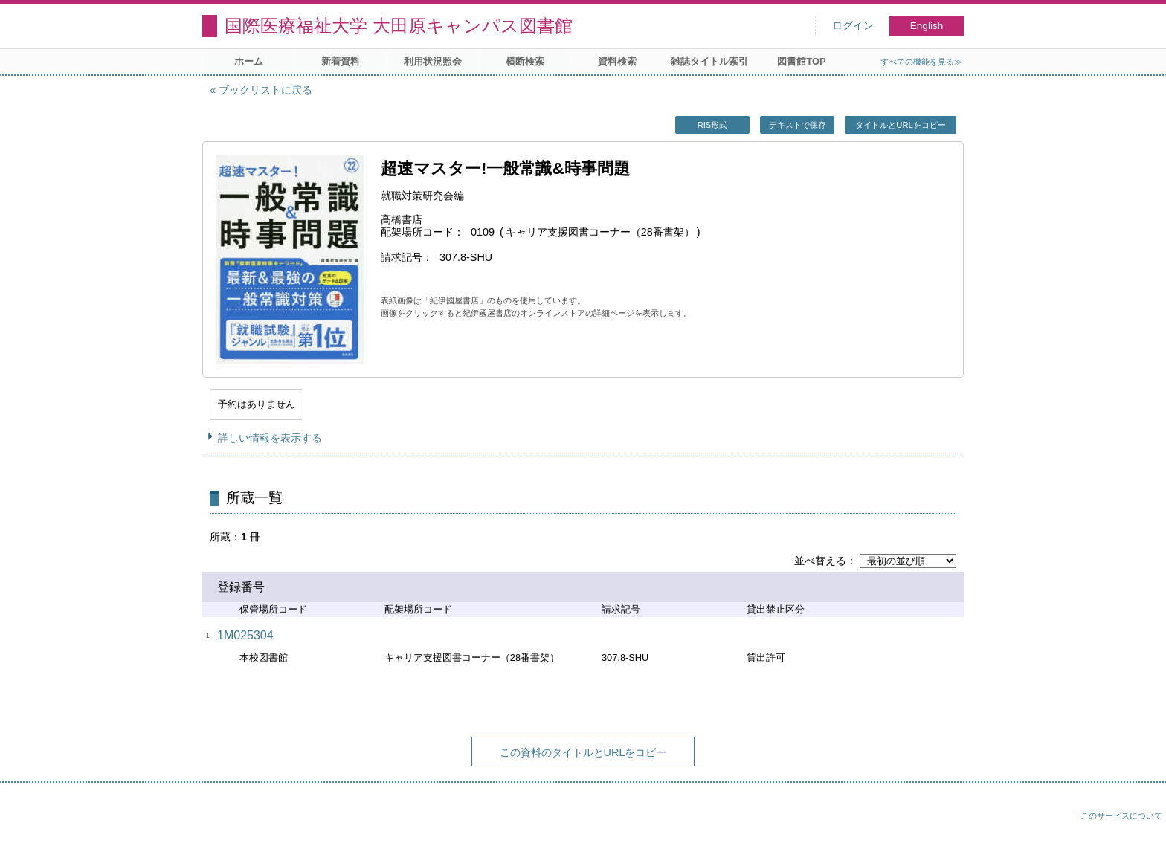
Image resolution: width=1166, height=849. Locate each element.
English (927, 25)
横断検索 (525, 61)
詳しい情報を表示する (270, 438)
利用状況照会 (433, 61)
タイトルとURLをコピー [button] (900, 124)
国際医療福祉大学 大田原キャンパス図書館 (399, 26)
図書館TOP (801, 61)
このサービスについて (1121, 815)
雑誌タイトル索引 (709, 61)
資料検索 (617, 61)
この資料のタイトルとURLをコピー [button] (583, 752)
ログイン (853, 25)
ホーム (248, 61)
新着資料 (340, 61)
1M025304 (245, 635)
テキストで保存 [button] (797, 124)
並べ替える (820, 560)
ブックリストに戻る (265, 90)
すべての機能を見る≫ (921, 61)
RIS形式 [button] (713, 124)
